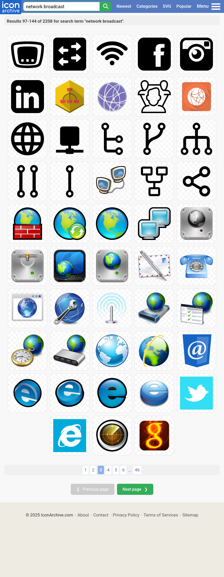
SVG (167, 6)
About (83, 514)
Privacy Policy (126, 514)
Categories (147, 6)
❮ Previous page (92, 489)
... (129, 470)
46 (137, 469)
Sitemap (190, 514)
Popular (184, 6)
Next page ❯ (135, 489)
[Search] (105, 6)
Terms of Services (161, 514)
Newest (124, 6)
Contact (101, 514)
